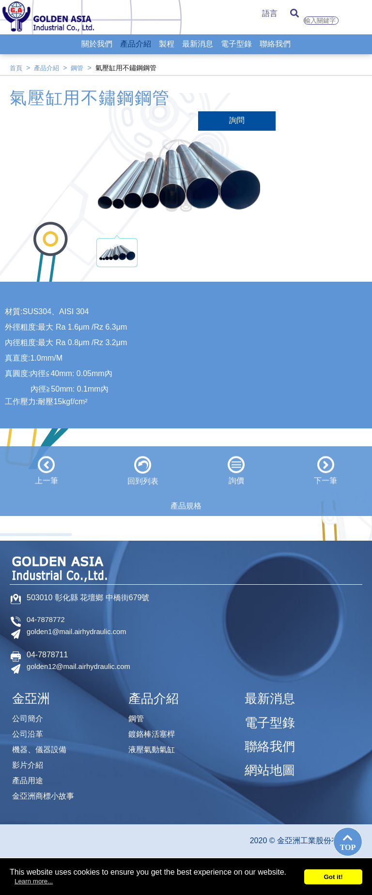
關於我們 (96, 51)
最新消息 (197, 51)
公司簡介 (29, 712)
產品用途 (29, 778)
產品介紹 (135, 51)
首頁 (16, 68)
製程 (166, 51)
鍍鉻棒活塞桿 (154, 728)
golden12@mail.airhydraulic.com (83, 667)
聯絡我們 (275, 51)
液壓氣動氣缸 (154, 745)
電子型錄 (236, 51)
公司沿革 (29, 728)
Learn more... (34, 881)
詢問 (237, 120)
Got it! (333, 876)
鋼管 (80, 68)
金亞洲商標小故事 (47, 794)
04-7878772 (47, 620)
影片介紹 (29, 761)
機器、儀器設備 (42, 745)
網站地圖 (274, 752)
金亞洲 (34, 694)
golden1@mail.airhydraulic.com (81, 632)
